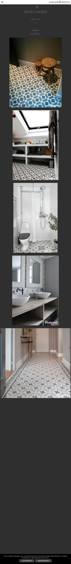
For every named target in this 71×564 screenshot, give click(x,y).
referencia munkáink (35, 33)
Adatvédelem (43, 561)
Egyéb (38, 19)
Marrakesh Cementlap (58, 2)
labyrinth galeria (35, 29)
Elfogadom (26, 561)
